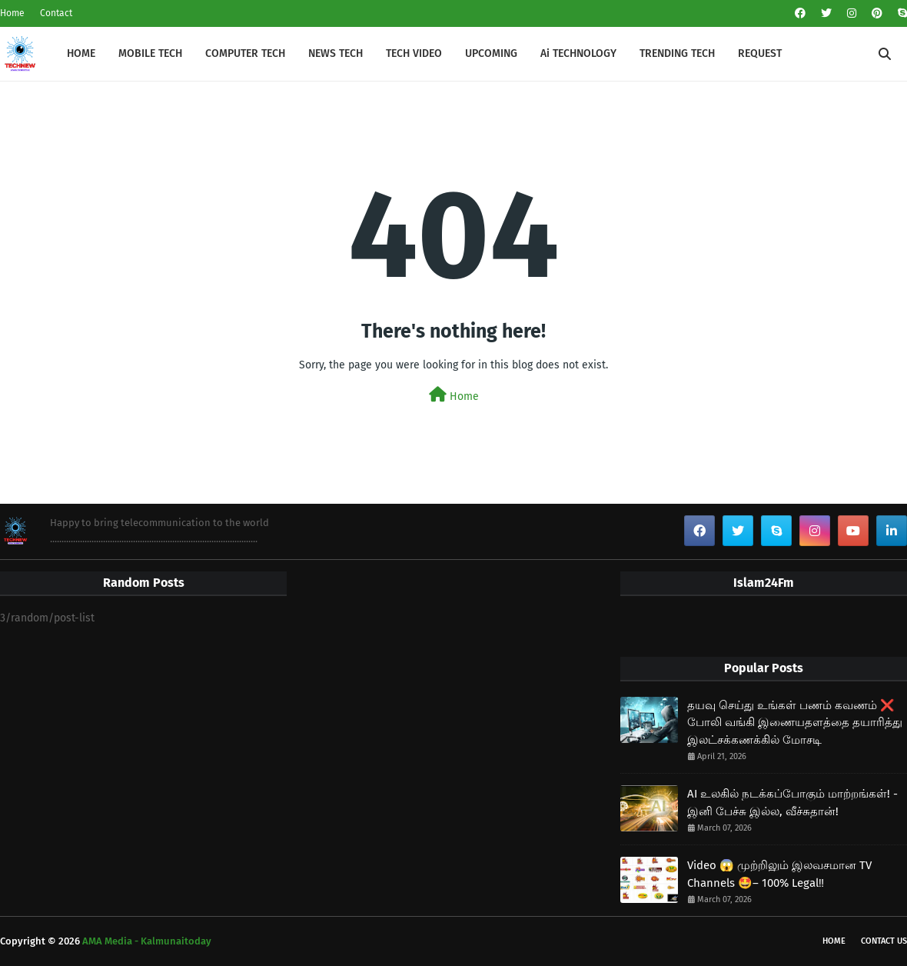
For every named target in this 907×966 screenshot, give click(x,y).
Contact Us (884, 941)
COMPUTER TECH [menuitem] (245, 53)
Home (12, 13)
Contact (56, 13)
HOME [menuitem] (81, 53)
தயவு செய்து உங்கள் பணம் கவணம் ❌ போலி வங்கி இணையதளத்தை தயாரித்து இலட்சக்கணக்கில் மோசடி (794, 722)
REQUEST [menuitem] (760, 53)
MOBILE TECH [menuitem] (150, 53)
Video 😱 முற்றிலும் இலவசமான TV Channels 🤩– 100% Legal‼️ (779, 874)
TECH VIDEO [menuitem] (414, 53)
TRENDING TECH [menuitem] (677, 53)
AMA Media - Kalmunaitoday (146, 941)
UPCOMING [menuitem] (491, 53)
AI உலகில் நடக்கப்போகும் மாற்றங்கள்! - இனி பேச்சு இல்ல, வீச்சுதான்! (792, 802)
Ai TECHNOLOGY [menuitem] (578, 53)
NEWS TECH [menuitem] (335, 53)
